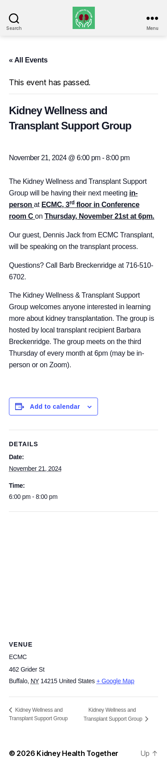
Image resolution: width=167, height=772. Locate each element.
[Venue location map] (83, 576)
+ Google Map (115, 681)
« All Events (28, 60)
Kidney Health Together (77, 753)
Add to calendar (55, 406)
